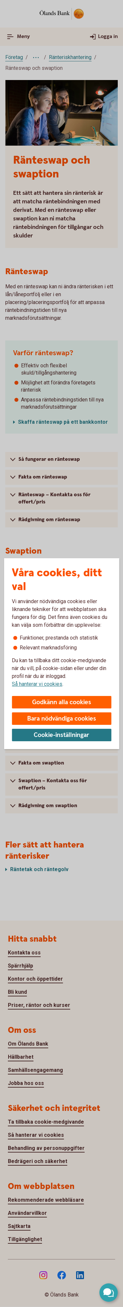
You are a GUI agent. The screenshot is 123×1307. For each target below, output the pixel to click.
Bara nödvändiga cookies (61, 719)
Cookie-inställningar (61, 735)
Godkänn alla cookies (61, 702)
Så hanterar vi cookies (37, 684)
